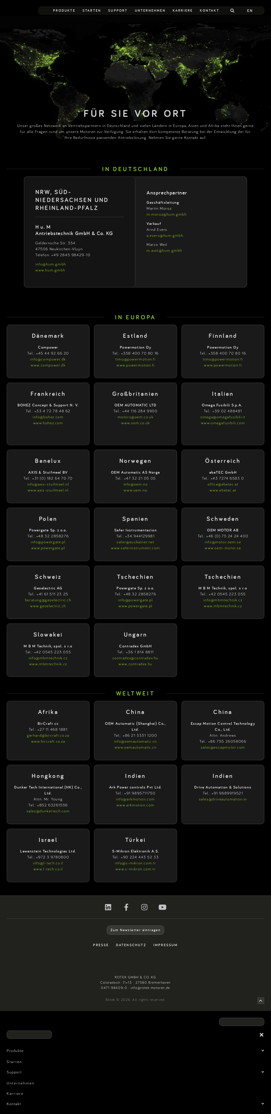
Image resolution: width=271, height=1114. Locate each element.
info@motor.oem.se (223, 541)
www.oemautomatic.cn (135, 747)
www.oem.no (135, 490)
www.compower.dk (48, 365)
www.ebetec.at (223, 490)
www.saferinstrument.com (135, 547)
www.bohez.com (48, 422)
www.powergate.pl (48, 547)
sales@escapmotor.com (223, 747)
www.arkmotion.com (135, 804)
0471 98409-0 (114, 987)
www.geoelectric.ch (48, 605)
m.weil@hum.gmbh (164, 250)
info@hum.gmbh (50, 264)
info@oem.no (135, 484)
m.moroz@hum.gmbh (167, 214)
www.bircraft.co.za (48, 741)
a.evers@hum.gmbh (165, 235)
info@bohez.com (48, 416)
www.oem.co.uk (135, 422)
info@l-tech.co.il (48, 862)
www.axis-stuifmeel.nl (48, 490)
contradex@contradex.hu (135, 657)
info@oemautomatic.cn (135, 741)
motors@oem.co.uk (136, 416)
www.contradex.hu (135, 663)
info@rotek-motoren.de (150, 987)
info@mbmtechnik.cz (222, 599)
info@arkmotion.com (135, 799)
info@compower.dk (48, 359)
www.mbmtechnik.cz (223, 605)
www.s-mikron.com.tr (135, 868)
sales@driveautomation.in (223, 799)
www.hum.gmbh (50, 270)
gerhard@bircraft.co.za (48, 735)
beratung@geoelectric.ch (48, 599)
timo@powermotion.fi (135, 359)
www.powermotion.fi (135, 365)
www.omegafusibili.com (223, 422)
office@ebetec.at (223, 484)
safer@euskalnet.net (135, 541)
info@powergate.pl (48, 541)
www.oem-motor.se (223, 547)
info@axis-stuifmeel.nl (48, 484)
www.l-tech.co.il (48, 868)
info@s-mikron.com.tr (135, 862)
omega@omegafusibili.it (222, 416)
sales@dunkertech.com (48, 810)
